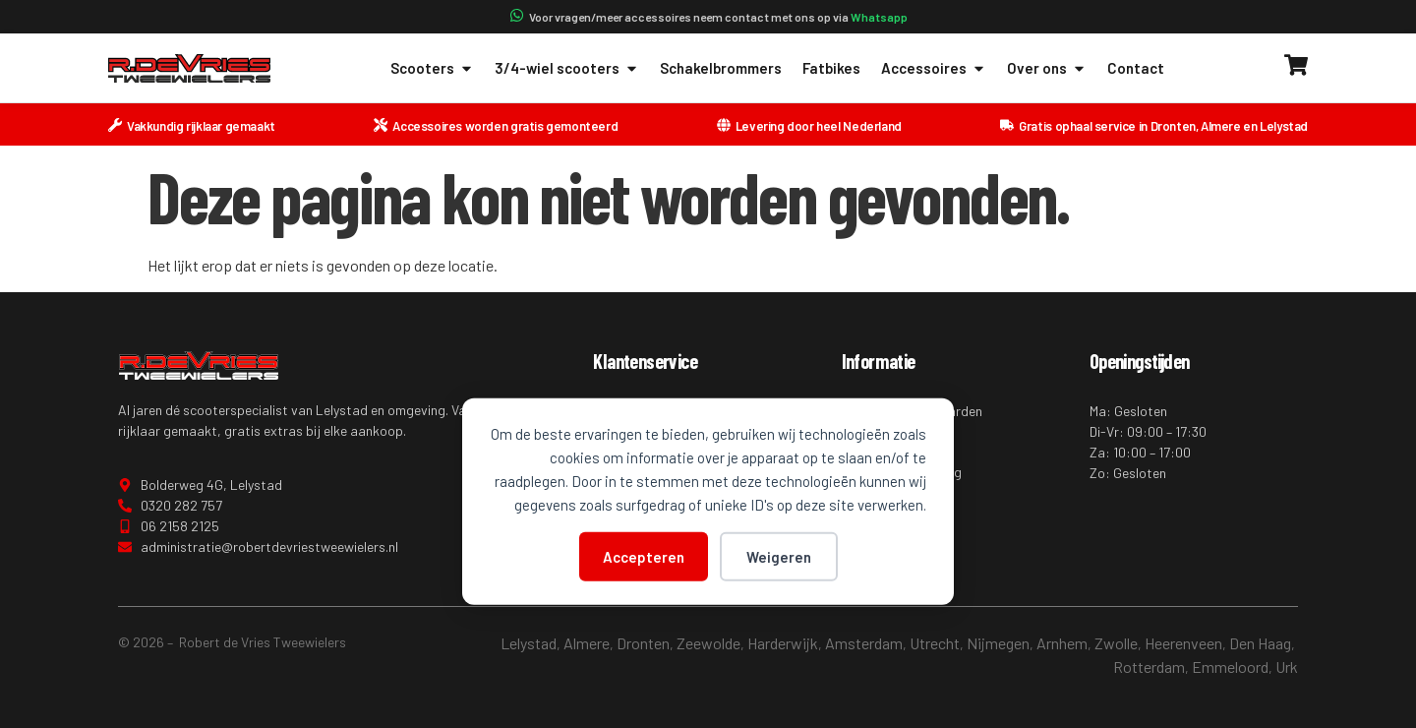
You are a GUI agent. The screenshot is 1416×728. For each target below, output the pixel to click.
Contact (1135, 68)
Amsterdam (864, 643)
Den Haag (1260, 643)
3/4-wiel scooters (567, 68)
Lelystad (529, 643)
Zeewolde (708, 643)
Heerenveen (1183, 643)
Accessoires (933, 68)
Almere (586, 643)
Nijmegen (998, 643)
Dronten (643, 643)
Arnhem (1062, 643)
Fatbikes (831, 68)
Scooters (432, 68)
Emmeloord (1230, 666)
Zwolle (1116, 643)
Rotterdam (1149, 666)
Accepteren (643, 556)
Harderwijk (782, 643)
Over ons (1047, 68)
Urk (1286, 666)
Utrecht (935, 643)
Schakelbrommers (721, 68)
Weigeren (778, 556)
